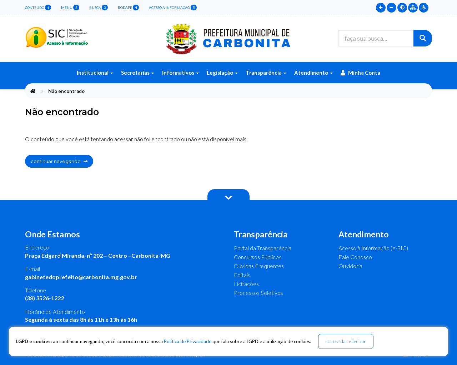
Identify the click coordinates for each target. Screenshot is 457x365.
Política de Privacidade (187, 341)
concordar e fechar (346, 341)
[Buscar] (422, 38)
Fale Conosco (355, 256)
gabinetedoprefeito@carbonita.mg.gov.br (81, 276)
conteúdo (38, 7)
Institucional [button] (95, 72)
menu (70, 7)
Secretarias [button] (137, 72)
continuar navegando (59, 161)
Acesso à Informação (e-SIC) (373, 248)
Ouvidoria (350, 265)
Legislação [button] (222, 72)
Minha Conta (360, 72)
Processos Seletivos (258, 292)
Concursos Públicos (257, 256)
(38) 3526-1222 (44, 298)
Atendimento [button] (313, 72)
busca (98, 7)
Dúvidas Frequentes (259, 265)
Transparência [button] (266, 72)
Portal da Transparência (262, 248)
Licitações (246, 283)
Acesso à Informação (173, 7)
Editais (242, 274)
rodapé (128, 7)
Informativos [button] (180, 72)
